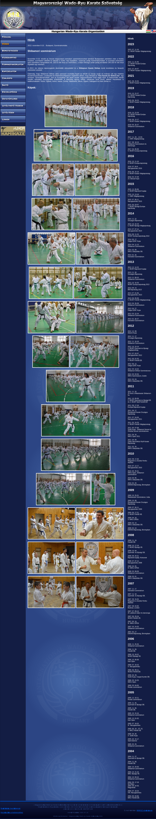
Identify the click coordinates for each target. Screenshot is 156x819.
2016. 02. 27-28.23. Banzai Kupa (133, 178)
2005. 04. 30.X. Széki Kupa (133, 734)
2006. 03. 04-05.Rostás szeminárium (135, 686)
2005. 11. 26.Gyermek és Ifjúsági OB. (136, 704)
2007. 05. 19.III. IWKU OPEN (133, 622)
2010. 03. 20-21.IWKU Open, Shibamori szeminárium (136, 472)
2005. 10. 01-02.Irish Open (133, 719)
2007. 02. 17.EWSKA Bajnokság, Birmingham (139, 632)
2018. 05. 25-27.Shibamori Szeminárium (136, 125)
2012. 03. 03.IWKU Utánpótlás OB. (135, 380)
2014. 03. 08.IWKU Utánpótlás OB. (135, 250)
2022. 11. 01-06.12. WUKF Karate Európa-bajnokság (137, 63)
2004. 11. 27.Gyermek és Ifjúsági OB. (136, 757)
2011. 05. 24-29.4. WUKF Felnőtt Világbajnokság (139, 423)
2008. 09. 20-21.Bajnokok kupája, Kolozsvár (137, 557)
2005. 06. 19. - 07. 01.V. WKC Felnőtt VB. (135, 729)
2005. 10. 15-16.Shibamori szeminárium (136, 714)
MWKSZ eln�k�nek (144, 810)
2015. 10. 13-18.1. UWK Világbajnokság (136, 195)
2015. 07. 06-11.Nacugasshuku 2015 (135, 200)
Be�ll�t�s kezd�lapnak (10, 808)
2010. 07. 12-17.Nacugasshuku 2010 (135, 466)
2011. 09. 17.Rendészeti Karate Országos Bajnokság (138, 412)
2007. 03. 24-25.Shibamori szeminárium (136, 627)
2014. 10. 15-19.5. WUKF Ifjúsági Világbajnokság (139, 225)
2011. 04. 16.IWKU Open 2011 (134, 435)
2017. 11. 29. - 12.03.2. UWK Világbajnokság (136, 138)
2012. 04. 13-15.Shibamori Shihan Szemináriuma (139, 370)
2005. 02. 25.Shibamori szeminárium (136, 745)
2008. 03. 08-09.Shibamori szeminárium (136, 572)
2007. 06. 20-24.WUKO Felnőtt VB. (134, 617)
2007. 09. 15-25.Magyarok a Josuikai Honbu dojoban (137, 601)
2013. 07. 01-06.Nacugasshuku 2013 (135, 294)
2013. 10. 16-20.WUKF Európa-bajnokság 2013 (138, 283)
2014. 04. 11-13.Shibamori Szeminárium (136, 245)
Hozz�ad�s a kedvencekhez (12, 812)
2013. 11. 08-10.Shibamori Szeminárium (136, 278)
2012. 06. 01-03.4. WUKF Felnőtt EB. (135, 359)
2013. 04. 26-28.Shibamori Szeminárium (136, 304)
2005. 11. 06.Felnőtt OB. (132, 709)
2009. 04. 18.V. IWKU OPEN (133, 518)
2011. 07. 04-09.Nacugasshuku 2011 (135, 418)
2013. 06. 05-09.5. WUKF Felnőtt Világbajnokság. (139, 299)
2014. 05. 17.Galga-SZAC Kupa (134, 240)
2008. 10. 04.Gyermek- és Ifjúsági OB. (136, 551)
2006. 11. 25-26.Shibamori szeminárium (136, 645)
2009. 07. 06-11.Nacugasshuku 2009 (135, 508)
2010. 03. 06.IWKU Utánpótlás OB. (135, 479)
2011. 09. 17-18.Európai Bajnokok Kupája (136, 406)
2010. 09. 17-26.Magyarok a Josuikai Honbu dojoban (137, 460)
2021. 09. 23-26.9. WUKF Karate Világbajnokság (139, 82)
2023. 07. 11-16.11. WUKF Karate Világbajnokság (139, 50)
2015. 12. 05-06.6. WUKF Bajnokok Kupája (137, 190)
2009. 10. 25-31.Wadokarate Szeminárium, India (139, 496)
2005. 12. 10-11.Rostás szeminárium (135, 698)
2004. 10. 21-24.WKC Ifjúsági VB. (134, 773)
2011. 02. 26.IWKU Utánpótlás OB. (135, 447)
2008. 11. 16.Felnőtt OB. (132, 541)
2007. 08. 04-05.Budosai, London (133, 607)
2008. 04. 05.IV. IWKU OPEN (133, 567)
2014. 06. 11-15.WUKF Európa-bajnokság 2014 (138, 235)
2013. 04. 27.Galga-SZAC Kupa (134, 309)
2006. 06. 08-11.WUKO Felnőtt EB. (134, 671)
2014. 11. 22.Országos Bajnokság (135, 219)
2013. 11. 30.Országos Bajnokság (135, 273)
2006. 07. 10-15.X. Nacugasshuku (134, 665)
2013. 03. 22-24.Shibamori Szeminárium (136, 314)
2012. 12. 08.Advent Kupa (132, 332)
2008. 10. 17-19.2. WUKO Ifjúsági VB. (135, 546)
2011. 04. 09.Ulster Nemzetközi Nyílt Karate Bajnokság (138, 441)
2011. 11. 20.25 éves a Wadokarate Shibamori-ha (139, 393)
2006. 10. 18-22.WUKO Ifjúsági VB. (134, 655)
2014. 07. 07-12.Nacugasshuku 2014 (135, 230)
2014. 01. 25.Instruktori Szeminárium (136, 256)
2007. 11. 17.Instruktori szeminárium (136, 589)
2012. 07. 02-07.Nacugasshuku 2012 (135, 354)
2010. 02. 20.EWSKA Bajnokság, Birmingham (139, 484)
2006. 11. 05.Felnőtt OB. (132, 650)
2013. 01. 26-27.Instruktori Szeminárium (136, 319)
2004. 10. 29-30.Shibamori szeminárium (136, 767)
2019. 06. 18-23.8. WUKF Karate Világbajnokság (139, 101)
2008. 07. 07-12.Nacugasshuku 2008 (135, 562)
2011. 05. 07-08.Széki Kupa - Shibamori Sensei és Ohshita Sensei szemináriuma (139, 429)
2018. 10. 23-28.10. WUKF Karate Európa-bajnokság (137, 114)
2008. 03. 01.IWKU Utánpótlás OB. (135, 577)
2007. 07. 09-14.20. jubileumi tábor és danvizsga (139, 612)
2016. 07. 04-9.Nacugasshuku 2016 (135, 167)
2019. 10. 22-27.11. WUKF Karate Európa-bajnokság (137, 95)
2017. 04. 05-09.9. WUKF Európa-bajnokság (137, 150)
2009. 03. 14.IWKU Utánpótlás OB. (135, 524)
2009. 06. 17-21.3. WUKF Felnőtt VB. (135, 513)
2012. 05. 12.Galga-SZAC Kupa (134, 364)
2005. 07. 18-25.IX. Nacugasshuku (134, 724)
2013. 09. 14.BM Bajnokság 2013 (135, 289)
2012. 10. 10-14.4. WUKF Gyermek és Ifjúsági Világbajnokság (138, 348)
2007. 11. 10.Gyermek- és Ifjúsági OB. (136, 595)
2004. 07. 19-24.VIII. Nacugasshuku (134, 792)
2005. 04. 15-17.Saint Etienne (133, 740)
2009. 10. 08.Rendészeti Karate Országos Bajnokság (138, 502)
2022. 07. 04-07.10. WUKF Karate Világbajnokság (139, 69)
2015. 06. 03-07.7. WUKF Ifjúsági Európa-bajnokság (136, 206)
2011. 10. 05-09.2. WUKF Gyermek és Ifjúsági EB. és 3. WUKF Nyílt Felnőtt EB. (139, 400)
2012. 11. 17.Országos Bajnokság (135, 337)
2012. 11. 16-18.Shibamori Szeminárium (136, 342)
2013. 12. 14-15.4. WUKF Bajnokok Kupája (137, 268)
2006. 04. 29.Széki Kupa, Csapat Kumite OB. (139, 676)
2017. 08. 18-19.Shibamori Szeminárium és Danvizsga (137, 144)
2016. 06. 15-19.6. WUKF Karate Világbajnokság (139, 172)
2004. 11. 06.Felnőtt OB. (132, 762)
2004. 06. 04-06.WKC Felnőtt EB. (134, 797)
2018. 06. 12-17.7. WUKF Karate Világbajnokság (139, 120)
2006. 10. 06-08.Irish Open (133, 660)
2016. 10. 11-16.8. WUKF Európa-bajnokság (137, 162)
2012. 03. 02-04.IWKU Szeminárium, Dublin (137, 375)
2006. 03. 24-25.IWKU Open (133, 681)
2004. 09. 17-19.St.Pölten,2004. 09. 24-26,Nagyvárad (133, 784)
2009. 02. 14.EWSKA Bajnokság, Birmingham (139, 529)
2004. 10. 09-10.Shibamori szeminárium (136, 778)
